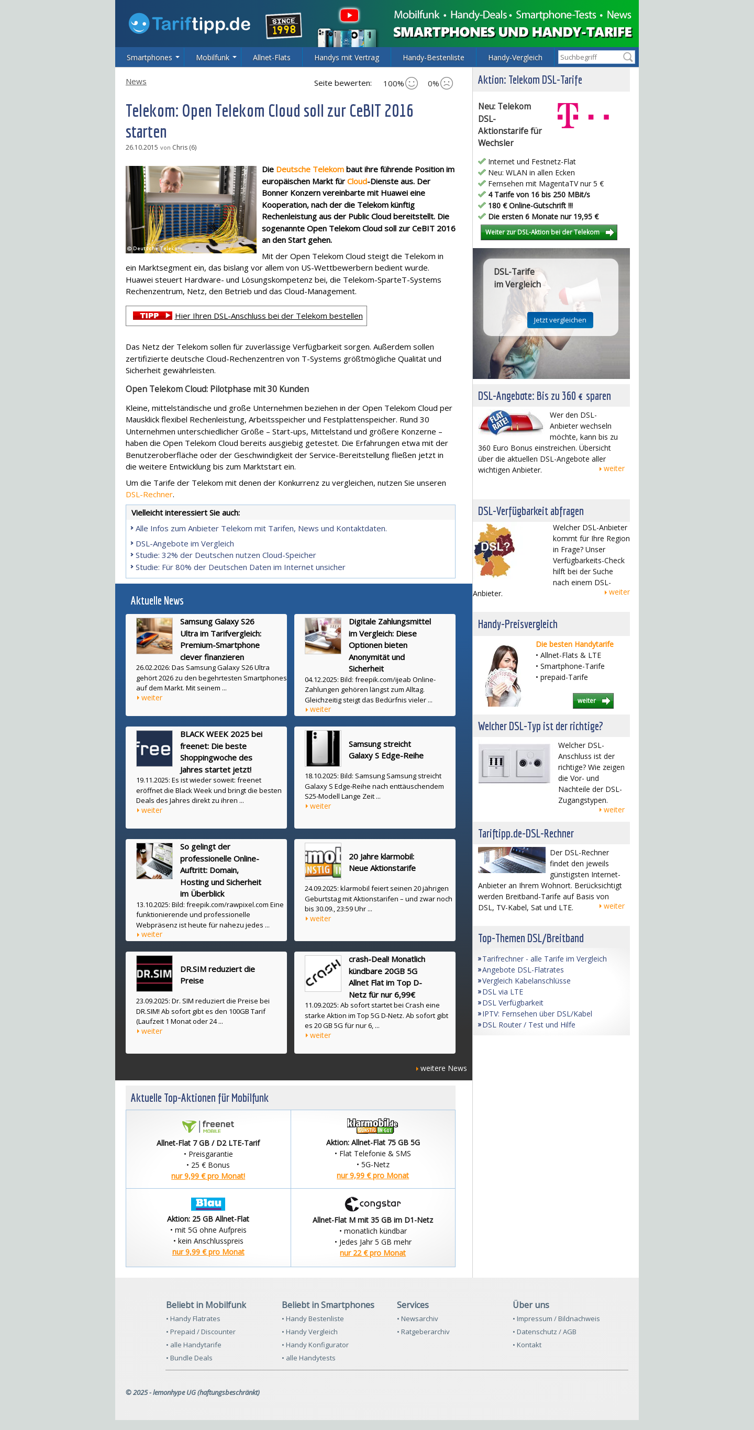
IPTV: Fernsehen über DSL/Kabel (537, 1014)
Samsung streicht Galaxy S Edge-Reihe (386, 750)
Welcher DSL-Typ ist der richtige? (540, 725)
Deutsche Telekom (310, 169)
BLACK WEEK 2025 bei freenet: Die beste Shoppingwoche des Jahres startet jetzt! (221, 752)
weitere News (443, 1068)
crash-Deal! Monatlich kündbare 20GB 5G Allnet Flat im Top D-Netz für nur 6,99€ (387, 977)
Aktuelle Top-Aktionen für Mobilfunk (200, 1097)
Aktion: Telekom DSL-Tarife (530, 79)
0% (440, 83)
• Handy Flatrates (193, 1318)
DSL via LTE (502, 992)
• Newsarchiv (417, 1318)
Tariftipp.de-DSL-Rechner (526, 833)
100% (400, 83)
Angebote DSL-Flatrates (523, 970)
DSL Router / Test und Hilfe (528, 1025)
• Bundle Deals (189, 1357)
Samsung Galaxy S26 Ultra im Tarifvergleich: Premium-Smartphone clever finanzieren (220, 639)
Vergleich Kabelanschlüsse (526, 981)
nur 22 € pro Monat (373, 1253)
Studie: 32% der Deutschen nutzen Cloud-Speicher (226, 555)
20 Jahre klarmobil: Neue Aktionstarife (382, 862)
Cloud (357, 181)
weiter (151, 697)
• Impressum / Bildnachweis (556, 1318)
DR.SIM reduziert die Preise (217, 975)
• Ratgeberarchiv (423, 1331)
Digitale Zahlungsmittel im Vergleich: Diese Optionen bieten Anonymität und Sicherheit (390, 645)
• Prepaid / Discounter (201, 1331)
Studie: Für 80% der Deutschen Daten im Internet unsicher (241, 567)
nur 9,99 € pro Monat (373, 1175)
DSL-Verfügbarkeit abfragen (531, 510)
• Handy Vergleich (310, 1331)
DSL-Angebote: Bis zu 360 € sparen (544, 395)
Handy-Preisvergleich (518, 623)
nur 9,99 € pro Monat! (208, 1176)
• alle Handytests (309, 1357)
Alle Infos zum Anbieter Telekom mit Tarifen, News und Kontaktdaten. (261, 528)
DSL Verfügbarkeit (513, 1003)
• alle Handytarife (193, 1344)
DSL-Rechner (149, 494)
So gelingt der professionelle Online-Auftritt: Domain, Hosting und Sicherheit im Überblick (220, 870)
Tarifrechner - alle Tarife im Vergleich (544, 959)
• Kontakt (527, 1344)
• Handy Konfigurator (315, 1344)
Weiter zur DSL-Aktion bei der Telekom (542, 232)
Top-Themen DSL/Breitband (531, 937)
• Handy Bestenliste (313, 1318)
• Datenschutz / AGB (544, 1331)
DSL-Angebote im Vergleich (185, 543)
